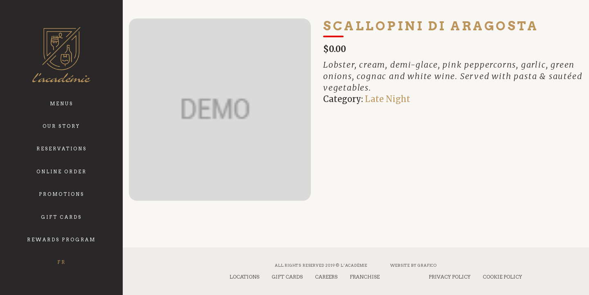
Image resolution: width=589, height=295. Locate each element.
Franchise (365, 277)
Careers (326, 277)
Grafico (427, 265)
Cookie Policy (502, 277)
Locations (244, 277)
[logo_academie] (61, 54)
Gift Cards (287, 277)
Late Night (387, 99)
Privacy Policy (449, 277)
